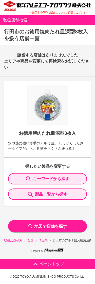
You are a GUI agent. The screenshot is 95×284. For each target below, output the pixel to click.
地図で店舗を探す (47, 226)
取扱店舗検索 (13, 240)
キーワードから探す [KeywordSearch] (47, 178)
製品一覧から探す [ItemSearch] (47, 194)
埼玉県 (43, 240)
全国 (30, 240)
